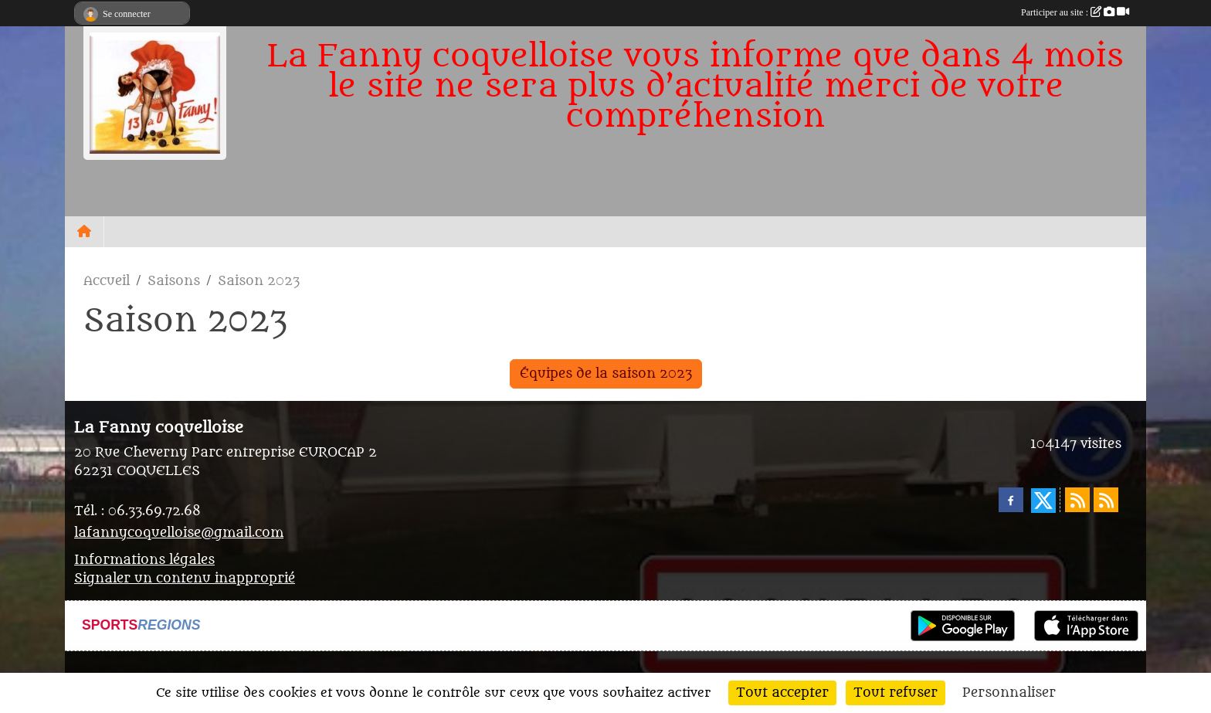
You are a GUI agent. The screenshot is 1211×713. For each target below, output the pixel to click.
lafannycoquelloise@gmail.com (178, 533)
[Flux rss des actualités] (1077, 499)
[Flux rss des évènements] (1106, 499)
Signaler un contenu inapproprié (184, 578)
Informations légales (144, 560)
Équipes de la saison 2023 (606, 374)
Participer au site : (1075, 12)
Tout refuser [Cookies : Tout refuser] (895, 693)
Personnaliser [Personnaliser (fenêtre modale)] (1009, 693)
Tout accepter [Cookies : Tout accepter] (782, 693)
